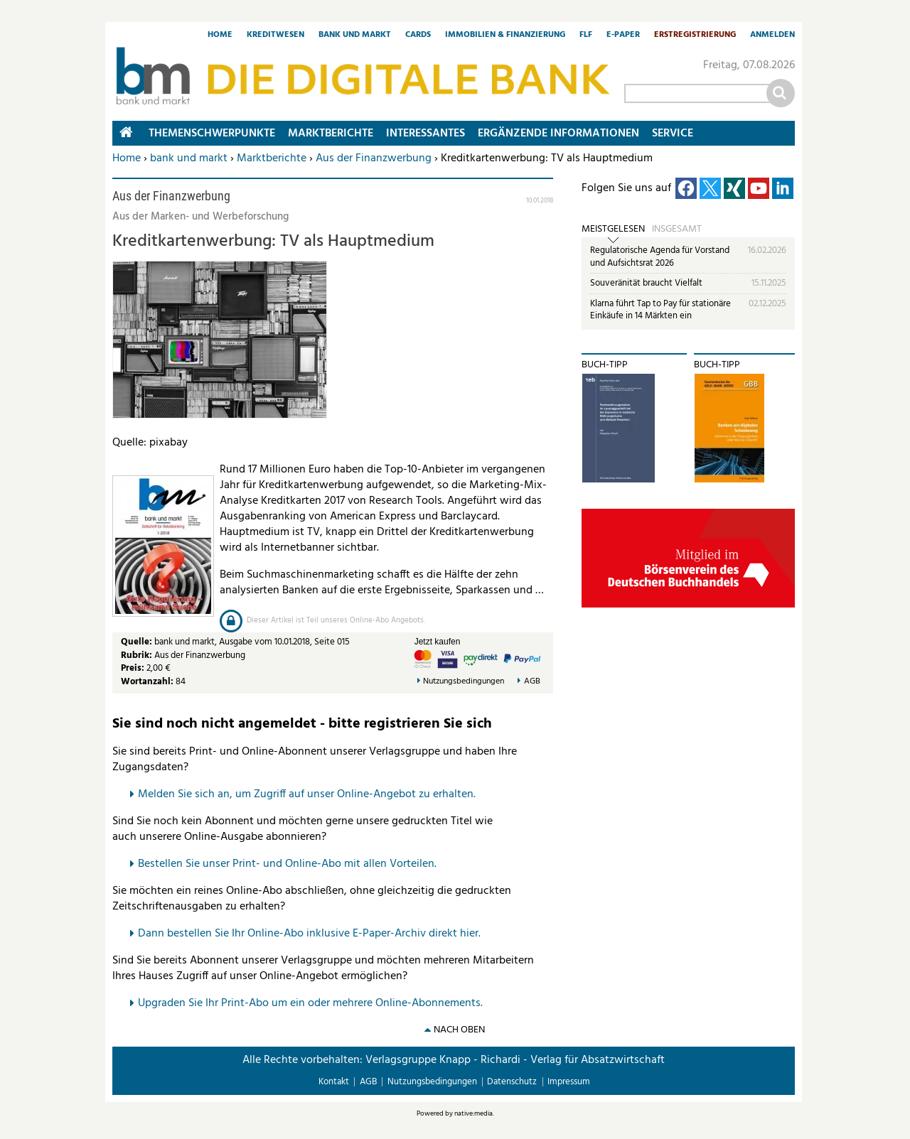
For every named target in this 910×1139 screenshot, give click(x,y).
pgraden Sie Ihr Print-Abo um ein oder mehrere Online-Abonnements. (314, 1003)
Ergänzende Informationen (558, 133)
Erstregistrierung (695, 35)
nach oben (459, 1030)
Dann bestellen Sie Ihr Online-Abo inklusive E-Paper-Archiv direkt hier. (309, 933)
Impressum (568, 1081)
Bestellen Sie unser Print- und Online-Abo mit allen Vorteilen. (287, 864)
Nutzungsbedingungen (463, 682)
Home (220, 35)
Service (672, 133)
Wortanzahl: (147, 681)
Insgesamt (677, 229)
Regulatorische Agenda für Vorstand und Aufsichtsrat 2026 (659, 257)
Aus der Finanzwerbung (374, 158)
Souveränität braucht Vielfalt (646, 283)
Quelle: (137, 642)
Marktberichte (271, 158)
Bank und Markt (354, 35)
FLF (585, 35)
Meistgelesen (613, 229)
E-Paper (623, 35)
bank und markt (189, 158)
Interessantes (425, 133)
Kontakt (333, 1081)
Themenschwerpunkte (212, 133)
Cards (418, 35)
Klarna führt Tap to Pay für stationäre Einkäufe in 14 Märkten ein (660, 310)
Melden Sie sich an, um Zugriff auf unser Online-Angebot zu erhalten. (307, 794)
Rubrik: (137, 655)
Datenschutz (512, 1081)
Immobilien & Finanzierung (505, 35)
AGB (532, 682)
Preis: (132, 668)
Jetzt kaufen (437, 642)
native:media (473, 1113)
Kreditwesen (275, 35)
